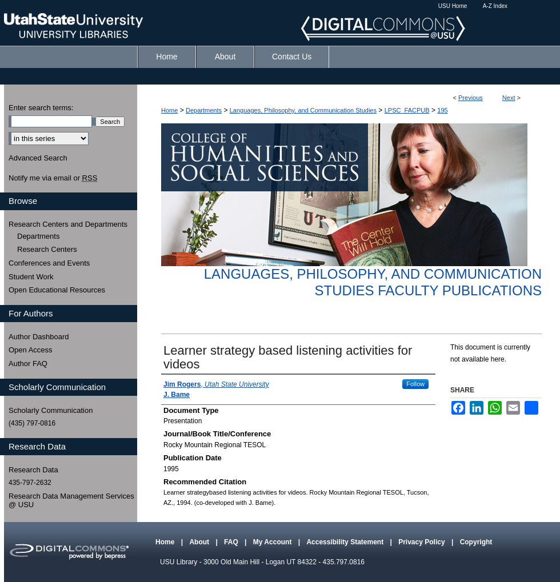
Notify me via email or (53, 178)
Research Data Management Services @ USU (71, 500)
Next (508, 97)
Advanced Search (38, 158)
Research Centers (47, 249)
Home (169, 110)
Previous (470, 97)
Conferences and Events (49, 263)
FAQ (232, 542)
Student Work (31, 276)
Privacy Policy (422, 542)
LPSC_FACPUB (407, 110)
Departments (204, 110)
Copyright (476, 542)
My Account (273, 542)
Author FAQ (28, 363)
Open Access (31, 350)
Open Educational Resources (57, 290)
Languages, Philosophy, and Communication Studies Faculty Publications (373, 282)
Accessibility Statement (345, 542)
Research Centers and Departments (68, 224)
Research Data (33, 469)
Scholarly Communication (51, 410)
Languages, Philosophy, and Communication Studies (303, 110)
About (200, 542)
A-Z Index (495, 6)
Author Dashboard (39, 336)
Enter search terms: (41, 107)
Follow (415, 383)
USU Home (452, 6)
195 (442, 110)
